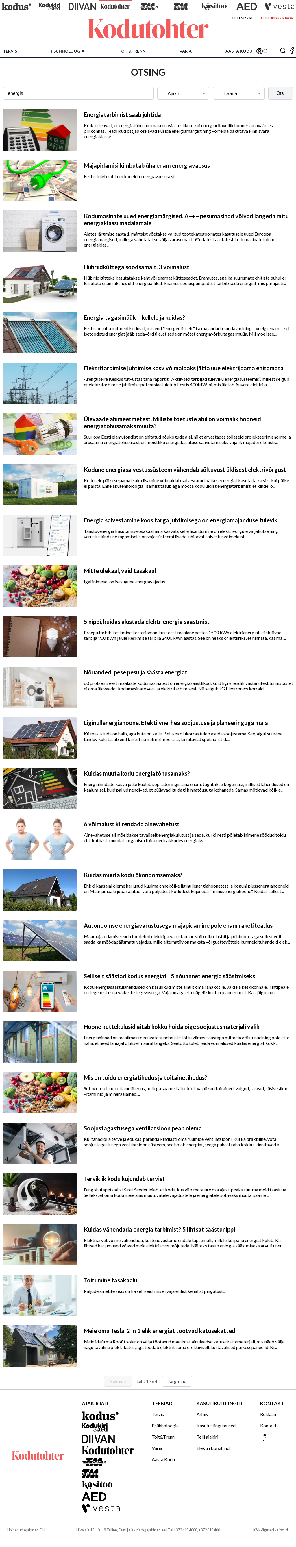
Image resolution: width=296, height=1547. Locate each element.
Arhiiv (202, 1414)
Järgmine (177, 1381)
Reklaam (269, 1414)
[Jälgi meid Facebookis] (291, 51)
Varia (186, 51)
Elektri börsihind (213, 1448)
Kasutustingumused (216, 1425)
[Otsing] (283, 51)
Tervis (10, 51)
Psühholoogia (67, 51)
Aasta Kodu (238, 51)
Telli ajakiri (242, 18)
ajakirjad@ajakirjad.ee (147, 1530)
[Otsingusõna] (78, 93)
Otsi (281, 93)
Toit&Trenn (132, 51)
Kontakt (268, 1425)
